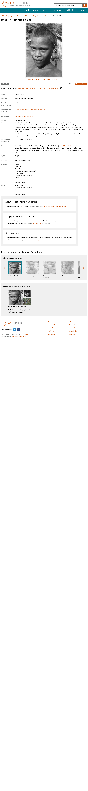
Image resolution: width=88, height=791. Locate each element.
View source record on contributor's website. (38, 88)
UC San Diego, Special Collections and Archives (16, 16)
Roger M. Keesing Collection (42, 16)
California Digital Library (19, 336)
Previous (4, 267)
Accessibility (73, 331)
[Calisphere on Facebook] (18, 330)
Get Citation (5, 84)
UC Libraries (24, 334)
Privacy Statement (75, 328)
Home (50, 322)
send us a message (34, 240)
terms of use (37, 223)
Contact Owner (80, 84)
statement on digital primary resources (55, 206)
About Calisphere (53, 325)
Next (83, 267)
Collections (56, 10)
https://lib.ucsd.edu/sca (66, 146)
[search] (84, 5)
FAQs (70, 322)
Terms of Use (73, 325)
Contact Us (72, 334)
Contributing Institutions (33, 10)
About (84, 10)
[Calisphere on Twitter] (14, 330)
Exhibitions (71, 10)
